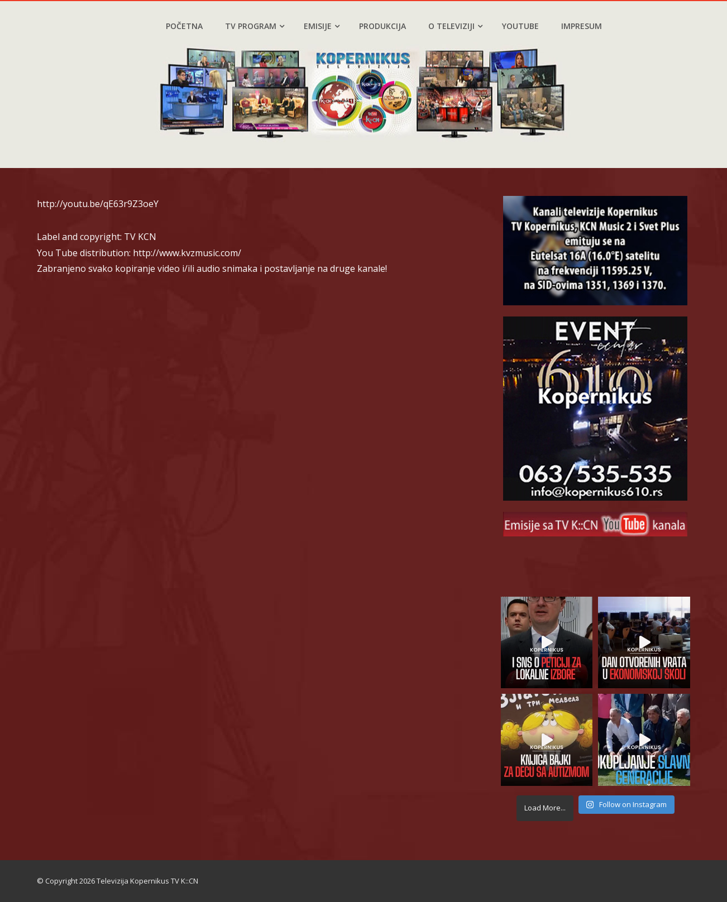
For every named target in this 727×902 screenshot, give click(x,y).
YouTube (520, 26)
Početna (184, 26)
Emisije (321, 26)
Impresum (581, 26)
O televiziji (455, 26)
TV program (254, 26)
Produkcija (382, 26)
